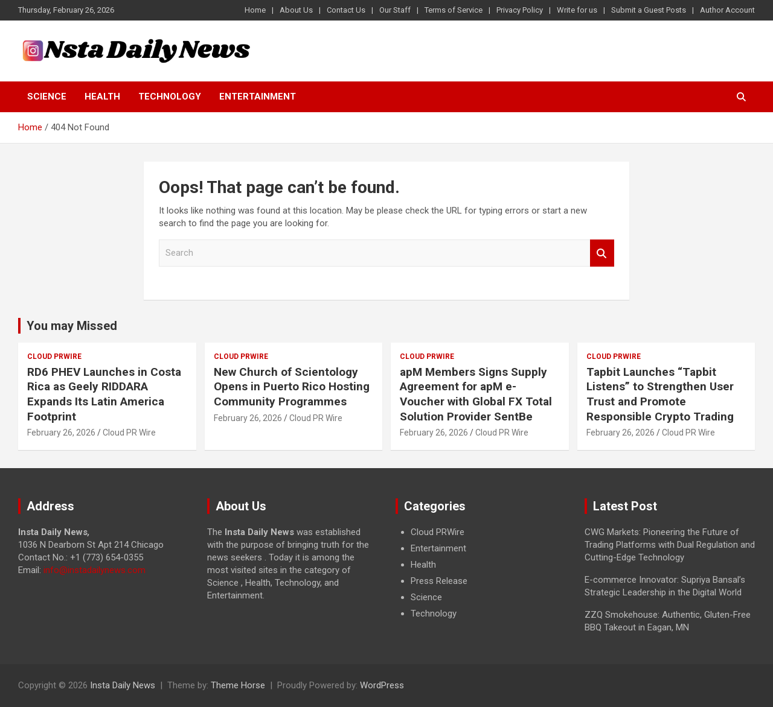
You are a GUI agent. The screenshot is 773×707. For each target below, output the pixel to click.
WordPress (382, 685)
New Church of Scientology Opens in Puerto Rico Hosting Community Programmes (292, 386)
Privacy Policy (519, 9)
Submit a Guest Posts (648, 9)
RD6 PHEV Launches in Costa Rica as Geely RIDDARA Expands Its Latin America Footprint (104, 394)
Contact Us (346, 9)
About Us (296, 9)
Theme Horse (238, 685)
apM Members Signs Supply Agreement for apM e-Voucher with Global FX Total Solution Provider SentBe (476, 394)
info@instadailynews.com (94, 570)
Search (602, 253)
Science (46, 96)
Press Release (439, 580)
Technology (169, 96)
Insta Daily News (122, 685)
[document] (481, 573)
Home (255, 9)
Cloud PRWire (54, 356)
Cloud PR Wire (129, 432)
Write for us (577, 9)
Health (102, 96)
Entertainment (257, 96)
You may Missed (72, 326)
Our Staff (395, 9)
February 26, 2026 (61, 432)
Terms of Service (454, 9)
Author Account (727, 9)
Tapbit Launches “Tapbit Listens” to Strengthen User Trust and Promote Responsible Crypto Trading (660, 394)
